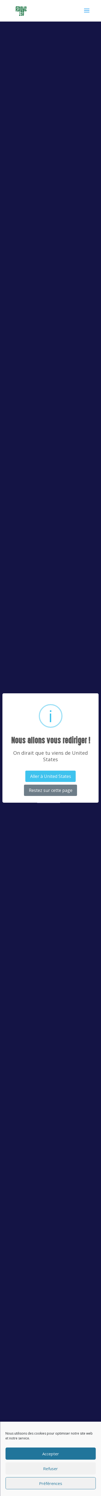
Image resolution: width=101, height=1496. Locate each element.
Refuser (50, 1468)
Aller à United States (50, 776)
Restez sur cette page (50, 790)
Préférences (50, 1483)
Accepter (50, 1453)
